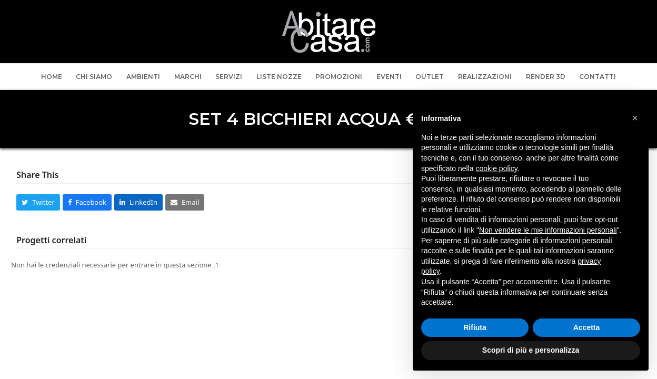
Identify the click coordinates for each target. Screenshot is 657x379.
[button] (38, 202)
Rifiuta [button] (474, 327)
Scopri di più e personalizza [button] (530, 350)
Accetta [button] (586, 327)
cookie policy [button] (496, 168)
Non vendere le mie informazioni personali (547, 230)
